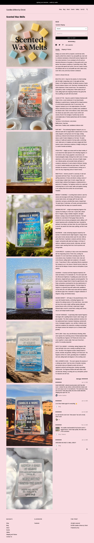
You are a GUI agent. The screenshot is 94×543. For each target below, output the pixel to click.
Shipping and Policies (11, 534)
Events (72, 9)
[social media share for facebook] (56, 45)
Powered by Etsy (75, 528)
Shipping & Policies (66, 49)
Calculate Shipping (60, 25)
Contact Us (9, 537)
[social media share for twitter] (60, 45)
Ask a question (69, 45)
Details (58, 49)
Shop (60, 9)
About (68, 9)
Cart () (82, 9)
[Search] (87, 10)
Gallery (77, 9)
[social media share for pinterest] (63, 45)
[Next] (87, 449)
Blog (64, 9)
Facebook (36, 523)
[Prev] (56, 449)
